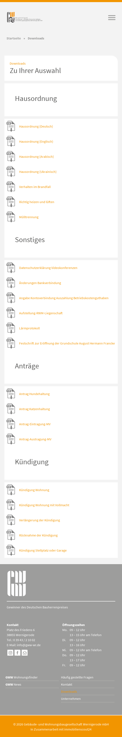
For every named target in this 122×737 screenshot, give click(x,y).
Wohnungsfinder (21, 677)
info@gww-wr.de (29, 645)
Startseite (14, 38)
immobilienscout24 (78, 729)
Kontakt (66, 684)
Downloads (69, 691)
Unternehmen (71, 699)
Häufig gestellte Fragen (77, 677)
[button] (111, 17)
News (13, 684)
